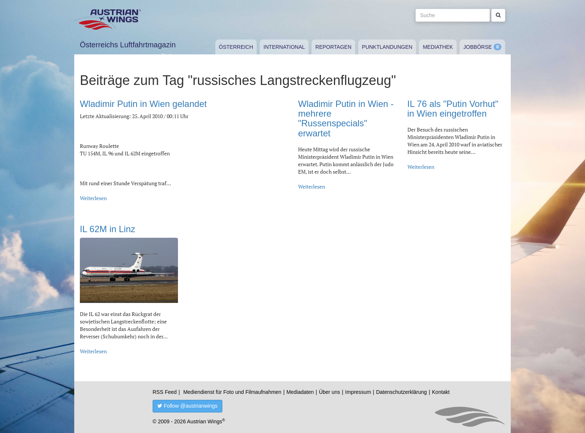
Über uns (329, 392)
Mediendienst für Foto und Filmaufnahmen (232, 392)
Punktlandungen (387, 47)
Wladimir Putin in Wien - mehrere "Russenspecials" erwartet (346, 118)
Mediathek (438, 47)
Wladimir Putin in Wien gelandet (143, 104)
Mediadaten (300, 392)
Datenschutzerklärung (401, 392)
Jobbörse (477, 47)
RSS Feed (165, 392)
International (284, 47)
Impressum (358, 392)
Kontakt (441, 392)
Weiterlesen (93, 198)
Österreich (236, 47)
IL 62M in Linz (107, 229)
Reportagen (333, 47)
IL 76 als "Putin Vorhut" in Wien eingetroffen (452, 108)
